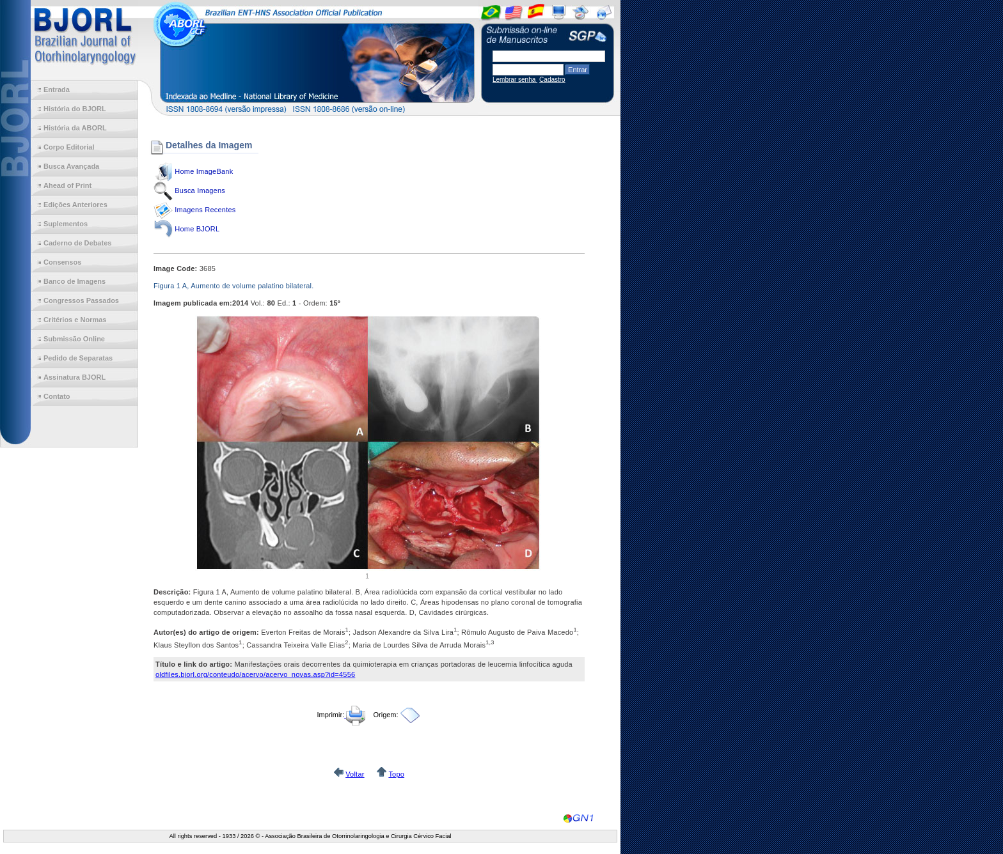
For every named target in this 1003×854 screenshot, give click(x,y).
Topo (396, 774)
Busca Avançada (71, 166)
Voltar (354, 774)
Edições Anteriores (75, 204)
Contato (56, 396)
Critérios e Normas (74, 319)
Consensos (62, 262)
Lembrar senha (515, 79)
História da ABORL (75, 128)
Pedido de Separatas (78, 358)
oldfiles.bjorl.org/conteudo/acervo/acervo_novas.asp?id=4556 (255, 674)
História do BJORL (74, 109)
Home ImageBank (204, 171)
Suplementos (65, 224)
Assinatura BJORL (74, 377)
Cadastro (552, 79)
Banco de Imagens (74, 281)
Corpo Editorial (68, 147)
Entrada (56, 89)
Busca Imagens (200, 190)
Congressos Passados (81, 300)
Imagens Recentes (205, 210)
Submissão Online (74, 339)
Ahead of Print (67, 185)
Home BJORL (197, 229)
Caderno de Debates (77, 243)
